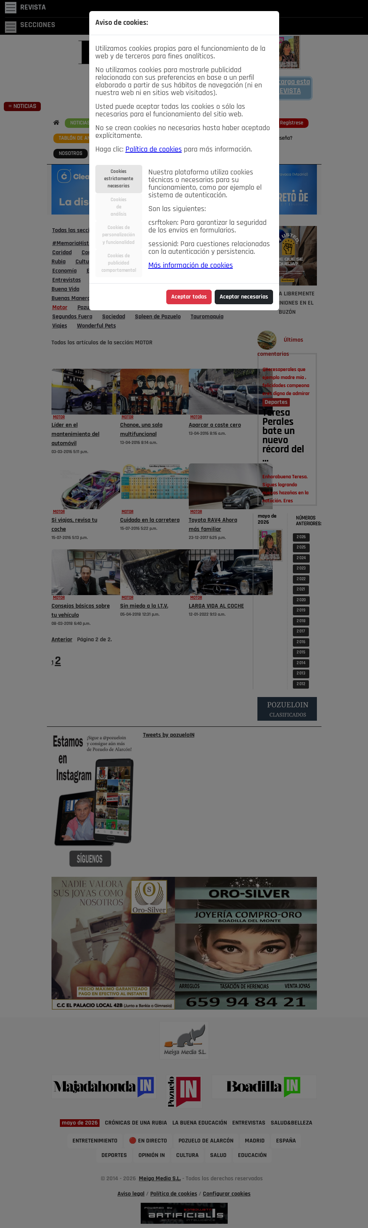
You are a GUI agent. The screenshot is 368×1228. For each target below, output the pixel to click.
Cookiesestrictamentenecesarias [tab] (118, 179)
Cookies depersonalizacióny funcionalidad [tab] (118, 235)
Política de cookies (153, 149)
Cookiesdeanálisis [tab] (119, 207)
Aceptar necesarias (244, 297)
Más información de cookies (190, 265)
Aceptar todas (189, 297)
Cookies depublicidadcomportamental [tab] (118, 263)
